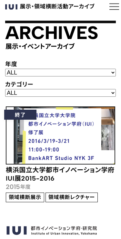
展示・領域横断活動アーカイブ (50, 7)
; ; (60, 93)
